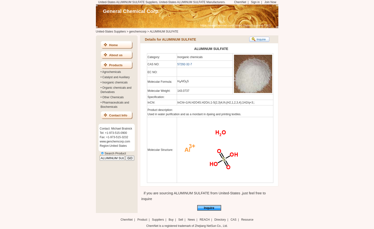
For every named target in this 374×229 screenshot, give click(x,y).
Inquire (209, 208)
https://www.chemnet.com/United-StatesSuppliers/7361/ (235, 25)
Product (142, 219)
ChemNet (240, 2)
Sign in (255, 2)
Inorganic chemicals (115, 82)
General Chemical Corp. (131, 11)
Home (113, 45)
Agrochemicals (111, 72)
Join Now (270, 2)
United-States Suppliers (111, 31)
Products (116, 65)
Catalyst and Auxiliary (116, 77)
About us (116, 55)
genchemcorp (137, 31)
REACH (205, 219)
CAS (234, 219)
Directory (220, 219)
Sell (180, 219)
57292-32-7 (184, 64)
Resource (247, 219)
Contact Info (118, 115)
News (191, 219)
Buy (171, 219)
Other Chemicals (113, 97)
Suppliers (158, 219)
